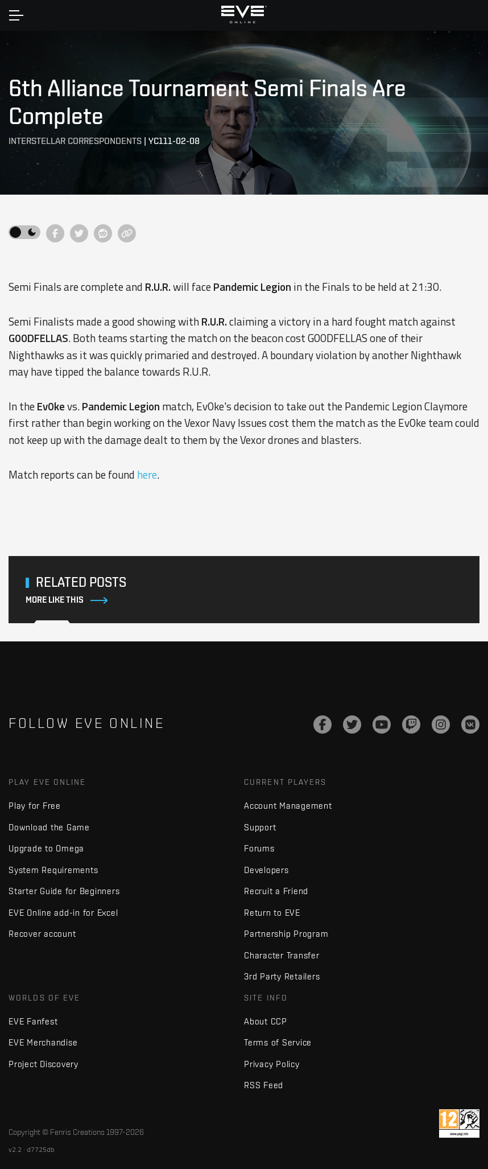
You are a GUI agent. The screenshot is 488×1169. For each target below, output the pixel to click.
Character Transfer (282, 955)
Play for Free (35, 805)
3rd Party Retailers (282, 976)
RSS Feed (263, 1085)
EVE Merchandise (43, 1042)
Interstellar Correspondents (75, 140)
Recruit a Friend (276, 891)
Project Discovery (43, 1064)
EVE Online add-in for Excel (63, 912)
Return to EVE (272, 912)
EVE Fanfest (33, 1021)
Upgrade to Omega (46, 848)
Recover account (42, 934)
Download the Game (49, 827)
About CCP (265, 1021)
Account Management (288, 805)
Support (260, 827)
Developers (266, 870)
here (147, 475)
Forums (259, 848)
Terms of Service (278, 1042)
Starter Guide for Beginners (64, 891)
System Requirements (53, 870)
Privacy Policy (272, 1064)
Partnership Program (286, 934)
